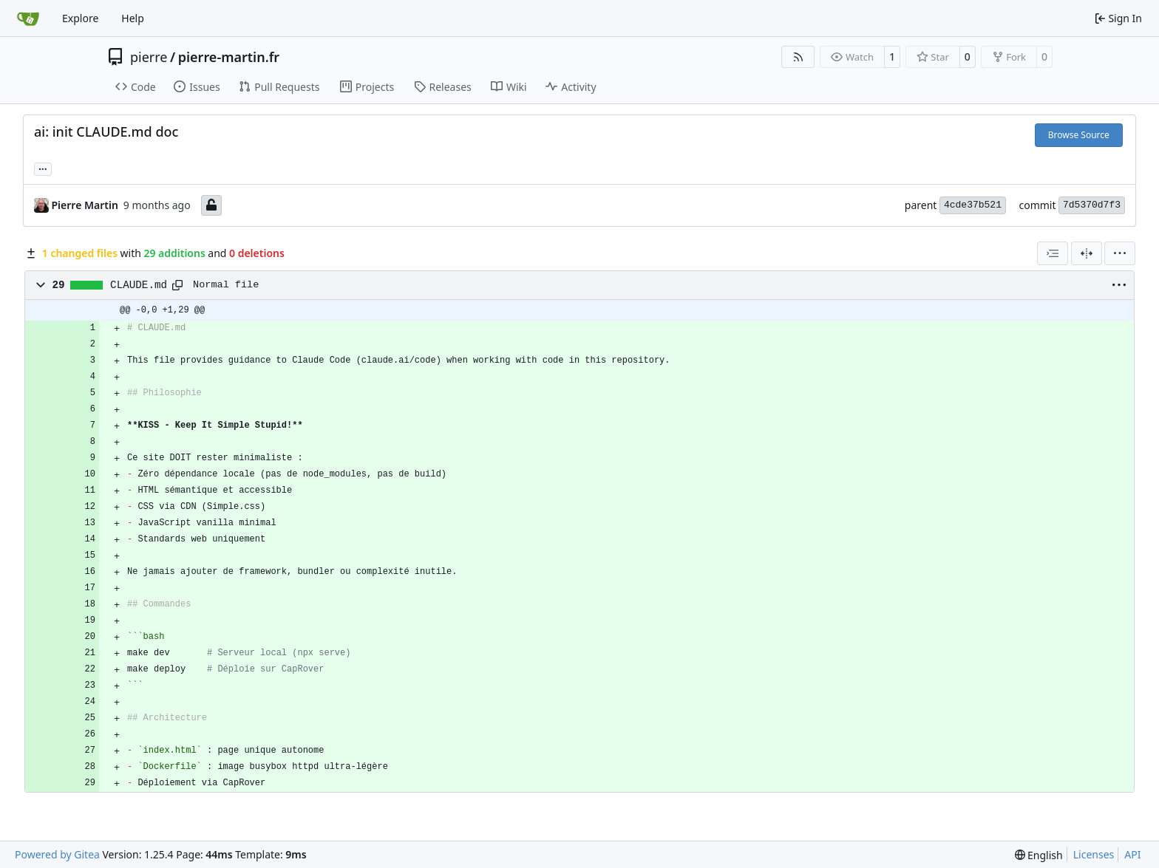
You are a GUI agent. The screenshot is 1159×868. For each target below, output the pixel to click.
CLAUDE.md (138, 285)
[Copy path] (177, 285)
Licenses (1094, 854)
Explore (80, 18)
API (1132, 854)
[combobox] (1052, 253)
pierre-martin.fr (228, 56)
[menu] (1119, 253)
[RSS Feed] (798, 57)
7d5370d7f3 (1092, 205)
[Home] (28, 18)
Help (132, 18)
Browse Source (1078, 135)
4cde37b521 (973, 205)
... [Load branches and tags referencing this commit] (42, 168)
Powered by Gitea (57, 854)
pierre (149, 56)
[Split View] (1086, 253)
